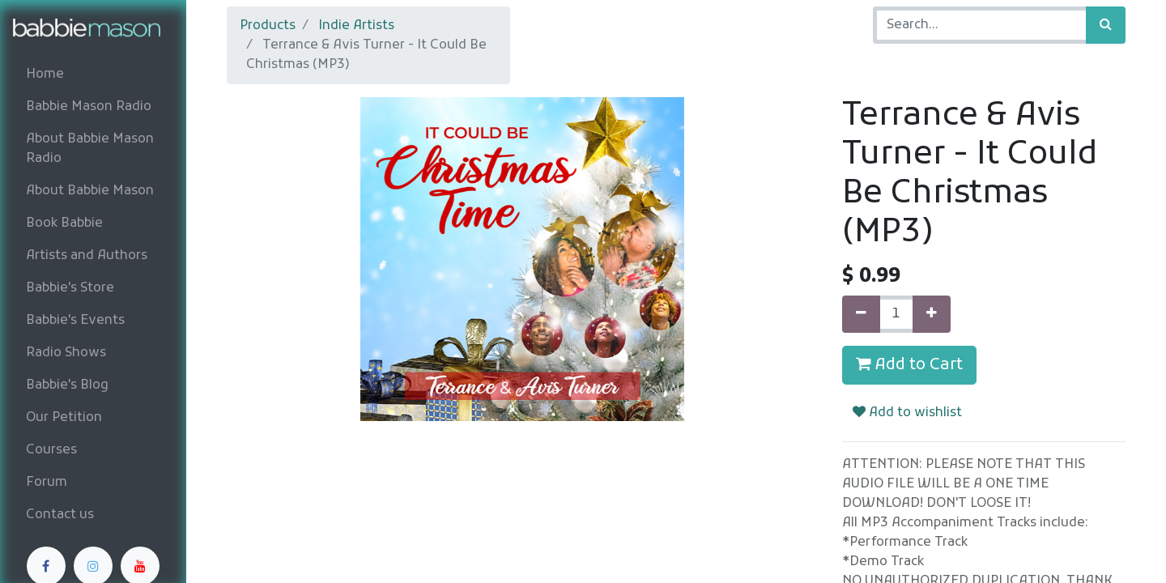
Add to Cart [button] (909, 365)
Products (268, 26)
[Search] (1106, 25)
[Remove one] (861, 314)
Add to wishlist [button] (907, 413)
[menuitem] (93, 74)
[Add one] (932, 314)
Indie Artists (356, 26)
